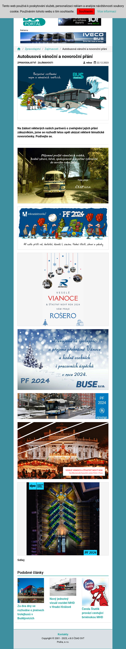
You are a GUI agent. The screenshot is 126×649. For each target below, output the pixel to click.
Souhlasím (86, 11)
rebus (87, 62)
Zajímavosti (51, 49)
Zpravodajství (33, 49)
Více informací (106, 11)
